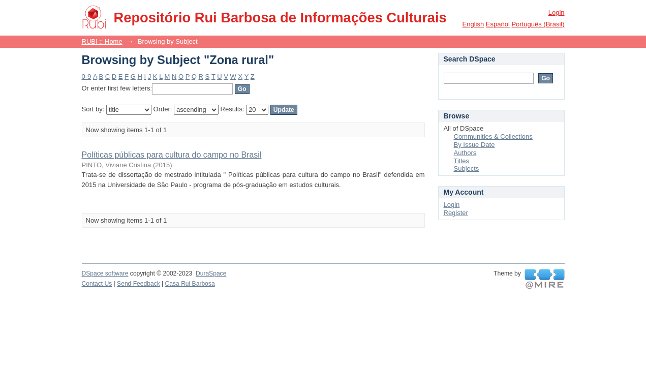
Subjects (466, 168)
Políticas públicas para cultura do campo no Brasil (172, 154)
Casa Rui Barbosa (190, 283)
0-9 (86, 76)
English (473, 24)
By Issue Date (474, 144)
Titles (462, 161)
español (498, 24)
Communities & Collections (493, 136)
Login (556, 12)
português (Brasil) (537, 24)
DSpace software (105, 273)
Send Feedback (138, 283)
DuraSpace (211, 273)
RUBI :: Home (102, 41)
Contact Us (97, 283)
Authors (465, 153)
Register (456, 213)
